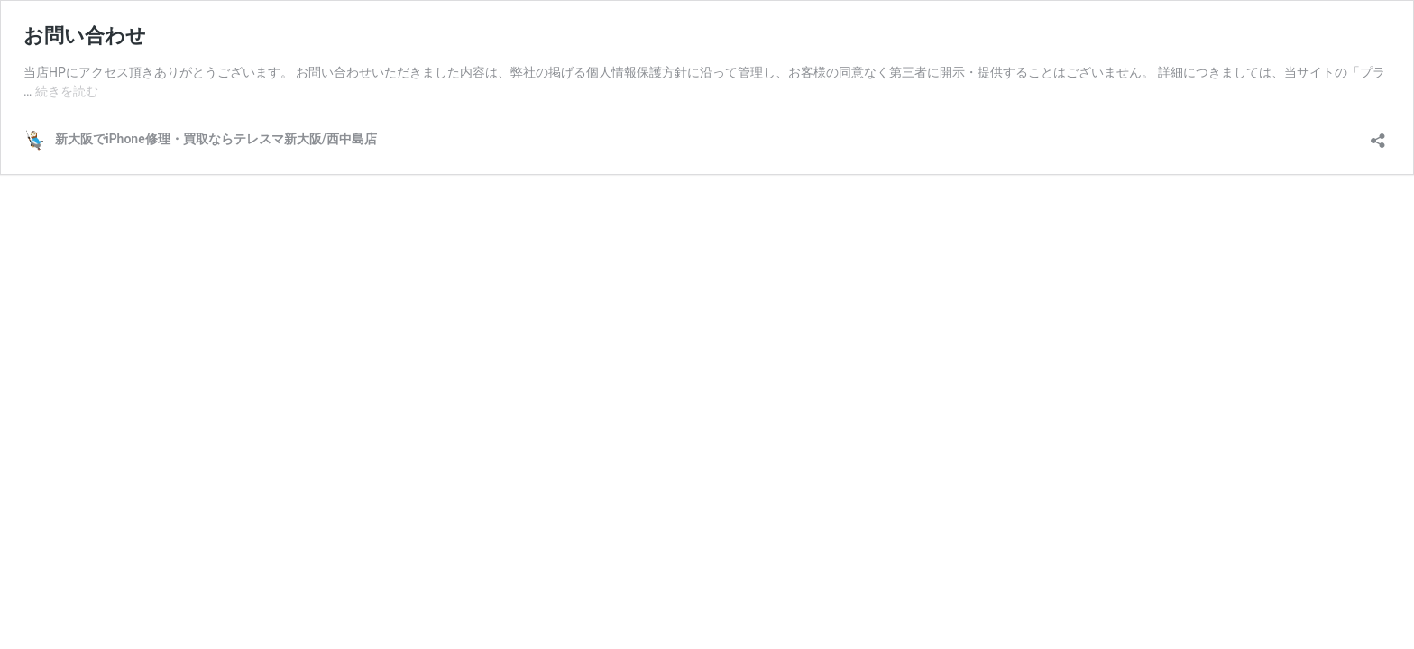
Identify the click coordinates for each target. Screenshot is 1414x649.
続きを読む (66, 91)
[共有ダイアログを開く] (1378, 135)
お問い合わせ (84, 35)
